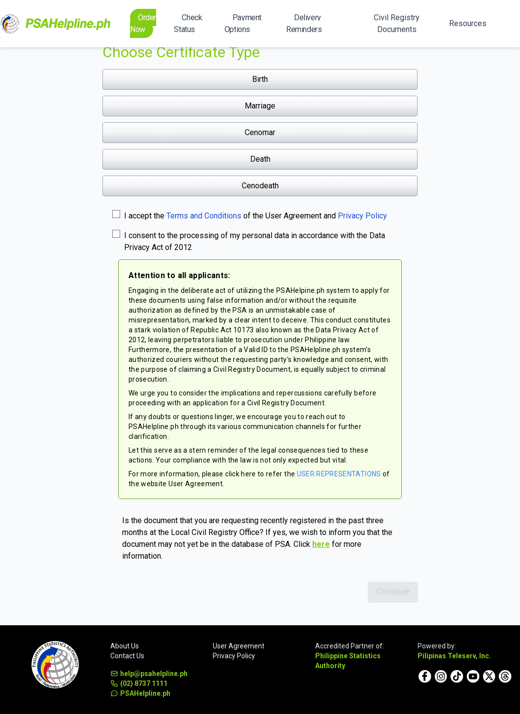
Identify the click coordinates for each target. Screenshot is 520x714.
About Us (124, 646)
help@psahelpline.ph (149, 674)
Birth (260, 79)
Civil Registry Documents (397, 23)
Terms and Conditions (203, 215)
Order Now (143, 23)
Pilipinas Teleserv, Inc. (454, 656)
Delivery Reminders (304, 23)
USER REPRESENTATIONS (339, 474)
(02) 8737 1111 (138, 683)
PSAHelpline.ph (140, 693)
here (321, 544)
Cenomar (260, 132)
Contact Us (127, 656)
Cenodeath (260, 185)
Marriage (260, 105)
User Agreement (238, 646)
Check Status (188, 23)
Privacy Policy (362, 215)
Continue (393, 591)
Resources (468, 23)
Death (260, 159)
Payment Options (243, 23)
